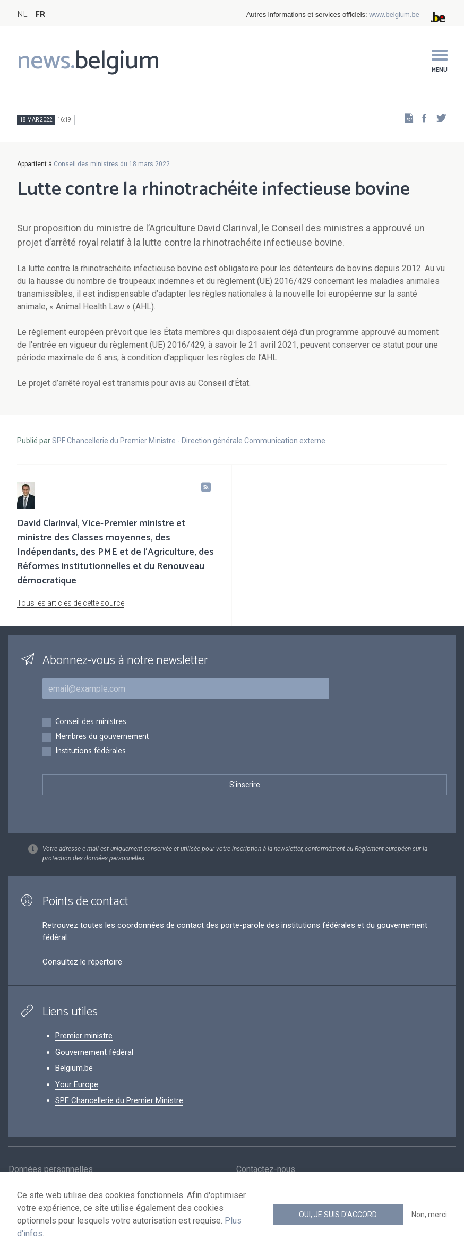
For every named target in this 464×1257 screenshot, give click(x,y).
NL (22, 14)
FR (40, 14)
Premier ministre (84, 1035)
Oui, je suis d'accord (338, 1214)
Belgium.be (74, 1068)
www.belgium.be (394, 15)
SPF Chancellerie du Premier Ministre (119, 1100)
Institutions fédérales (90, 751)
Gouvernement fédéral (94, 1052)
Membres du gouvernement (102, 737)
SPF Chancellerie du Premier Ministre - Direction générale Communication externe (188, 440)
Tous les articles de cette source (70, 603)
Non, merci (429, 1214)
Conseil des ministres (90, 722)
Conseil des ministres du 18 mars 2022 (112, 164)
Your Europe (76, 1084)
